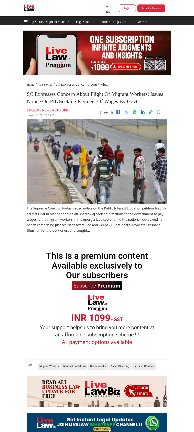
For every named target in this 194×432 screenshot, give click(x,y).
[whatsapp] (134, 112)
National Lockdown (74, 366)
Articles (106, 21)
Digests (118, 21)
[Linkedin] (143, 112)
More (142, 21)
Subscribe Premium (151, 8)
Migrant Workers (49, 366)
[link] (151, 112)
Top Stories (36, 21)
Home (30, 84)
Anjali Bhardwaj (119, 366)
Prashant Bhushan (144, 366)
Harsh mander (98, 366)
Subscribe (96, 285)
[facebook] (118, 112)
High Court (83, 21)
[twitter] (126, 112)
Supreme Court (56, 21)
